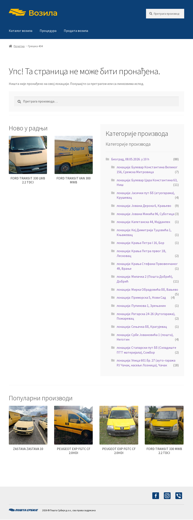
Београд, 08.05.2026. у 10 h (130, 159)
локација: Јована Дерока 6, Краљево (144, 206)
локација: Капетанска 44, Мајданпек (143, 222)
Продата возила (76, 31)
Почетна (19, 46)
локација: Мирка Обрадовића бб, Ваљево (147, 289)
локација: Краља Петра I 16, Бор (140, 243)
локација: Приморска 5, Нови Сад (141, 297)
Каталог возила (20, 31)
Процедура (48, 31)
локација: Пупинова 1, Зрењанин (141, 305)
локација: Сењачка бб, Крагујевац (142, 326)
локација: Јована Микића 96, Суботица (145, 214)
